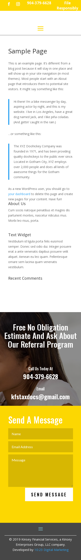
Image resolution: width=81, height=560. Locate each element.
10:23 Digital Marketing (51, 549)
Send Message (49, 510)
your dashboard (19, 194)
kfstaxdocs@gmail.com (40, 412)
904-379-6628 (40, 392)
